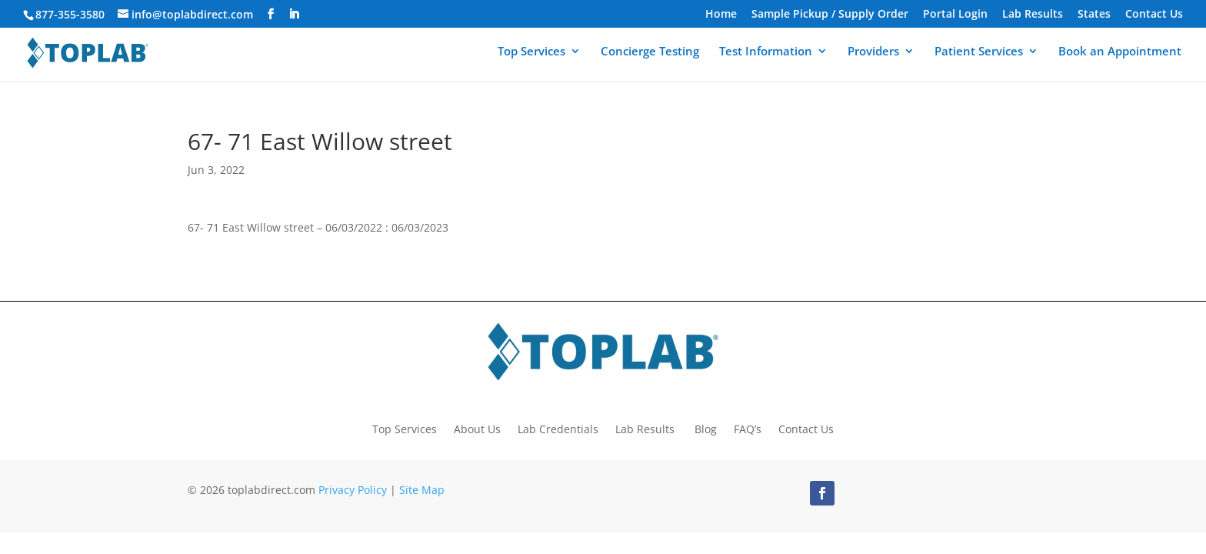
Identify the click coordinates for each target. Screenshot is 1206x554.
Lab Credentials (558, 428)
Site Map (422, 489)
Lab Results (1032, 14)
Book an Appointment (1119, 55)
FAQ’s (747, 428)
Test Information (765, 55)
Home (721, 14)
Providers (873, 55)
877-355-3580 (70, 14)
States (1094, 14)
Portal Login (955, 14)
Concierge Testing (650, 55)
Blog (706, 428)
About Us (477, 428)
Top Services (531, 55)
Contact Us (1154, 14)
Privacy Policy (352, 489)
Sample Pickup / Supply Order (829, 14)
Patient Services (978, 55)
